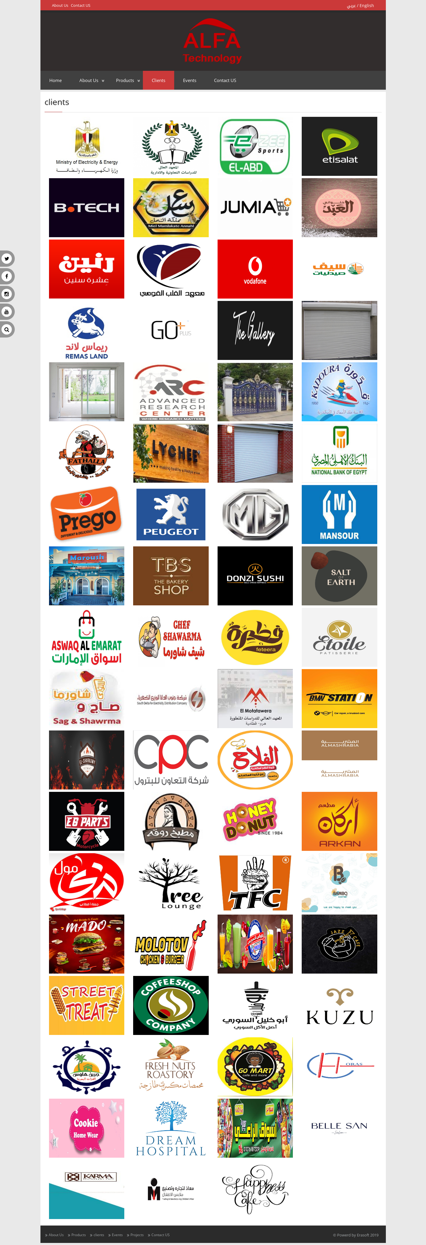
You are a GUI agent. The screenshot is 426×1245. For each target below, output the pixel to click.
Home (55, 80)
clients (158, 80)
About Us (60, 5)
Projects (137, 1234)
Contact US (80, 5)
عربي (351, 5)
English (367, 5)
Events (189, 80)
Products (125, 80)
